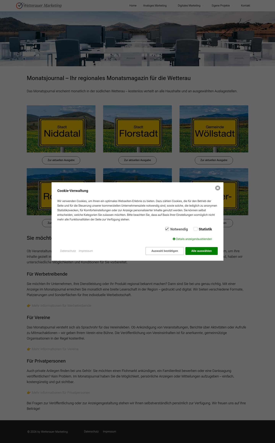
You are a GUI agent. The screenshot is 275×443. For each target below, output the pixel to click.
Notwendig (179, 229)
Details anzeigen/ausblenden (194, 239)
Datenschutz (68, 251)
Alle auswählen (201, 251)
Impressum (86, 251)
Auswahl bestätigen (164, 251)
